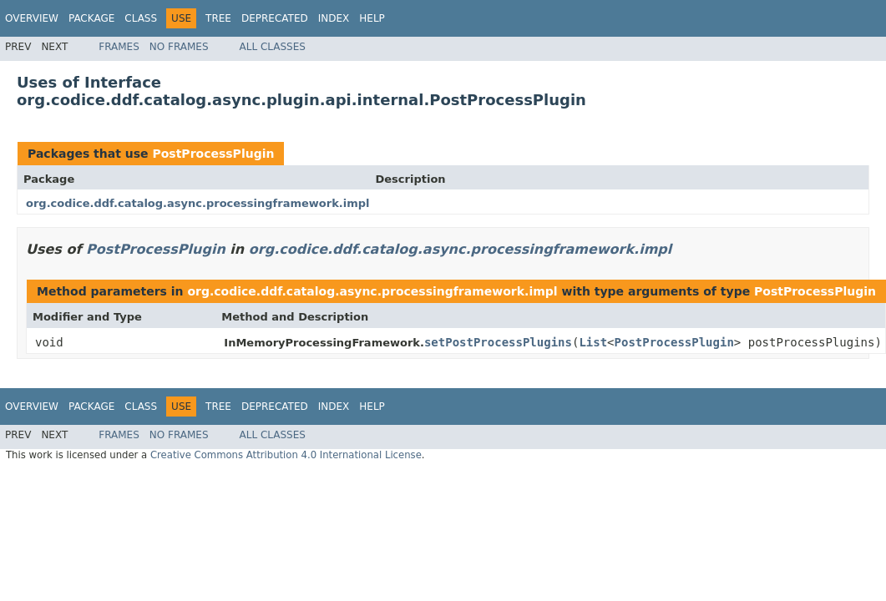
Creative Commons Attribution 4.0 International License (286, 455)
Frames (119, 47)
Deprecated (274, 18)
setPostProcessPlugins (498, 342)
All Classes (273, 47)
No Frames (179, 47)
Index (334, 18)
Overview (31, 18)
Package (91, 18)
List (593, 342)
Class (140, 18)
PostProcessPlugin (213, 153)
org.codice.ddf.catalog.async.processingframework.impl (198, 203)
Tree (218, 18)
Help (372, 18)
